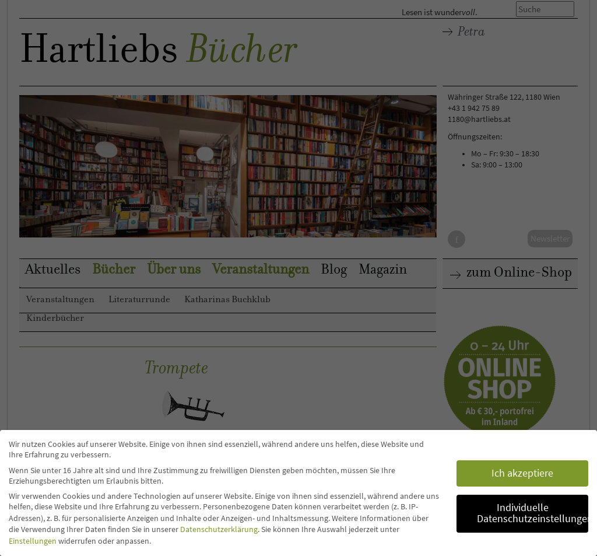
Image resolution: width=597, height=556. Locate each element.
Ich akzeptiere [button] (522, 473)
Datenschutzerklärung (219, 529)
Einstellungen (33, 541)
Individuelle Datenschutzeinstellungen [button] (532, 513)
